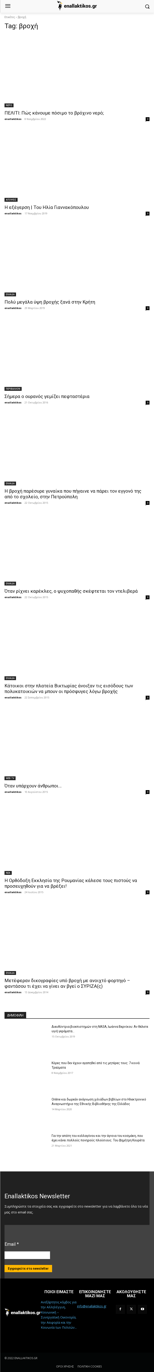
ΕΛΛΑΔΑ (10, 294)
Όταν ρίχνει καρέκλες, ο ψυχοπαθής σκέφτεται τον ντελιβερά (71, 591)
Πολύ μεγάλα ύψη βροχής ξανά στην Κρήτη (50, 302)
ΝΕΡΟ (9, 105)
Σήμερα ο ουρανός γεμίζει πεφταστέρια (47, 396)
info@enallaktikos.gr (91, 1306)
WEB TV (10, 778)
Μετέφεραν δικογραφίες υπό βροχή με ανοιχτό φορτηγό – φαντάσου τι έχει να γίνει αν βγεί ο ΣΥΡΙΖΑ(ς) (67, 983)
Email (12, 1244)
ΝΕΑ (8, 872)
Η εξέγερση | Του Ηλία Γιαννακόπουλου (47, 207)
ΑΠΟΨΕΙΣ (11, 199)
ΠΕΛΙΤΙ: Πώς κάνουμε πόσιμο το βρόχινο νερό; (54, 113)
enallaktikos (13, 119)
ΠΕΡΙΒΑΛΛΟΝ (13, 388)
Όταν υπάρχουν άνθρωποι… (33, 786)
